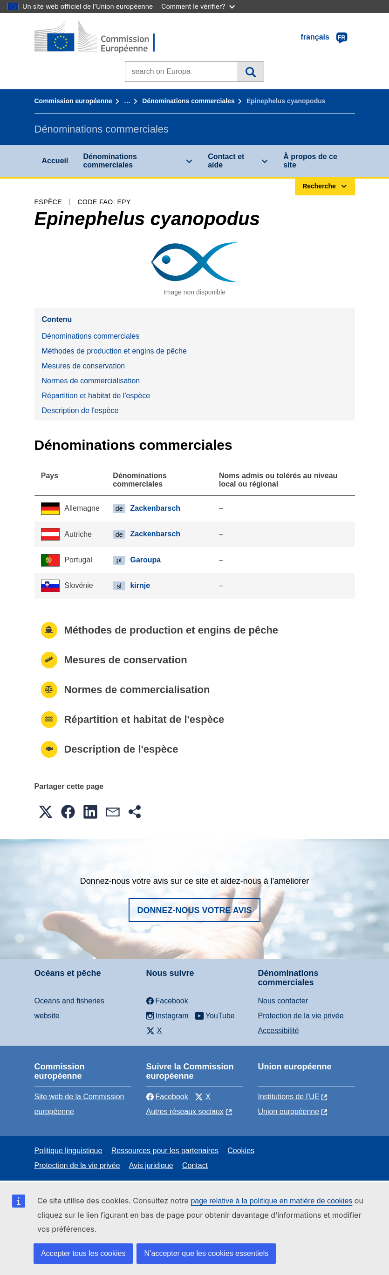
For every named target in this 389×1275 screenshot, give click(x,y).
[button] (45, 811)
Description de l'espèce (80, 410)
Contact (195, 1165)
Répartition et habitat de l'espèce (96, 396)
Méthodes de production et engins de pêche (114, 351)
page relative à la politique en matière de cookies (271, 1201)
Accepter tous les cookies (83, 1253)
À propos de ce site (310, 161)
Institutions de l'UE (289, 1097)
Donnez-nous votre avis (194, 910)
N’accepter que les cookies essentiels (206, 1253)
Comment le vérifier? (197, 6)
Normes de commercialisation (91, 381)
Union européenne (289, 1111)
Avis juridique (151, 1165)
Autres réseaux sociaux (185, 1111)
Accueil (55, 161)
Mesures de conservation (83, 366)
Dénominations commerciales (188, 101)
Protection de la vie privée (301, 1016)
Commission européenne (73, 101)
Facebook (167, 1097)
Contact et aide (226, 161)
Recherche (250, 71)
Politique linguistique (68, 1151)
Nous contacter (283, 1001)
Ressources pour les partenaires (164, 1151)
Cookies (240, 1151)
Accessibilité (278, 1031)
